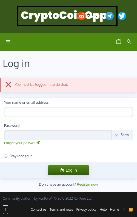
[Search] (129, 42)
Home (114, 209)
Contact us (38, 209)
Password (11, 125)
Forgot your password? (22, 143)
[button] (8, 42)
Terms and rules (61, 209)
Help (103, 209)
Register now (87, 184)
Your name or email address (26, 102)
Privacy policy (86, 209)
